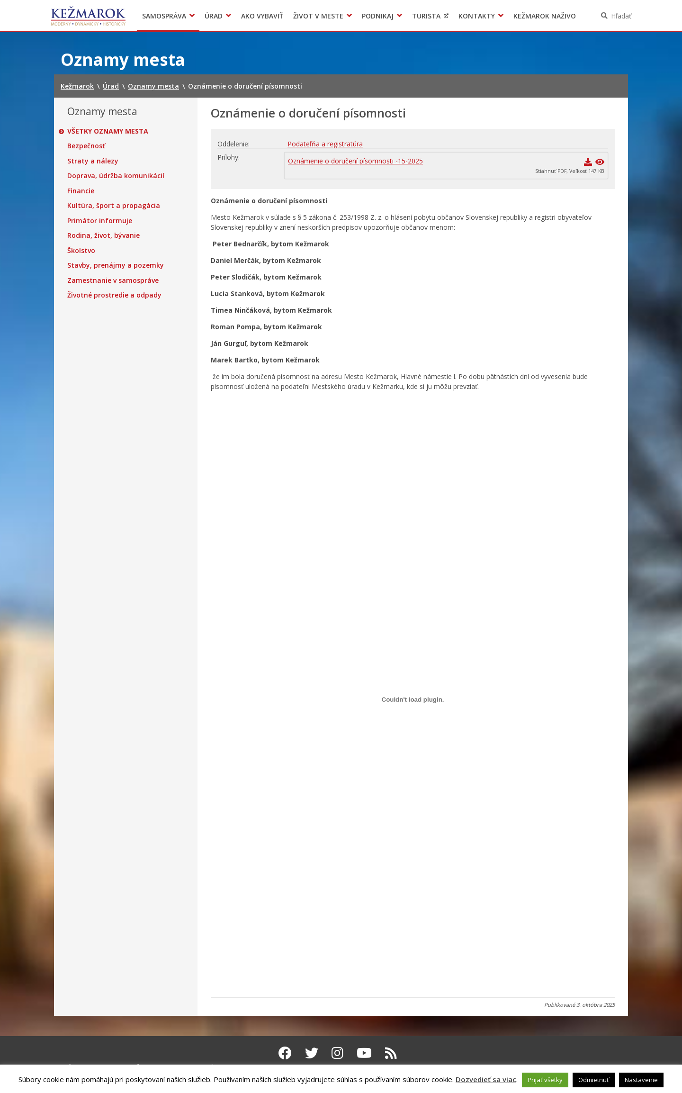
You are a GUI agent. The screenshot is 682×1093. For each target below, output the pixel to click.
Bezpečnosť (86, 146)
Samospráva (164, 15)
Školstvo (81, 250)
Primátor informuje (99, 221)
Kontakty (476, 15)
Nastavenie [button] (641, 1079)
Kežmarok (88, 15)
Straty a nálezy (92, 161)
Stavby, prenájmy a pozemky (115, 265)
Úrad (214, 15)
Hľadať (621, 15)
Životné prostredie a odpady (114, 295)
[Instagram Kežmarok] (337, 1053)
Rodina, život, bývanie (103, 235)
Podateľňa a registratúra (325, 143)
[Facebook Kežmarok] (285, 1053)
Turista (426, 15)
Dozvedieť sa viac (486, 1079)
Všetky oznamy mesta (107, 131)
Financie (80, 191)
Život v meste (318, 15)
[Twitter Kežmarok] (311, 1053)
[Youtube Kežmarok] (364, 1053)
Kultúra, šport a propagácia (113, 205)
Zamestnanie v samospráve (113, 280)
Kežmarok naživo (544, 15)
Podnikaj (378, 15)
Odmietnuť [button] (593, 1079)
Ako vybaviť (262, 15)
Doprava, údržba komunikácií (115, 176)
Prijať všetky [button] (545, 1079)
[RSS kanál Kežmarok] (391, 1053)
